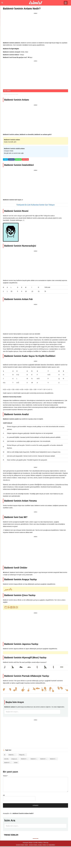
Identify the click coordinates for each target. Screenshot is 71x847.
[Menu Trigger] (65, 3)
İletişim (31, 842)
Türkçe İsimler (23, 754)
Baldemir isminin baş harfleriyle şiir (44, 759)
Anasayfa (6, 813)
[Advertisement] (35, 27)
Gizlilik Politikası (38, 842)
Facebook (11, 159)
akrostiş (6, 759)
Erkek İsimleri (12, 754)
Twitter (5, 159)
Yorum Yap (25, 159)
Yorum (5, 775)
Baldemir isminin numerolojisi (8, 762)
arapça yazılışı (15, 759)
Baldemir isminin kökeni (54, 759)
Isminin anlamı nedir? (35, 2)
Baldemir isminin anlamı (35, 759)
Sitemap (46, 842)
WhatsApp (18, 159)
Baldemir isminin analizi (25, 759)
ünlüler (16, 762)
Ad (4, 795)
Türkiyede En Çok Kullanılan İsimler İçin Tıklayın (35, 205)
